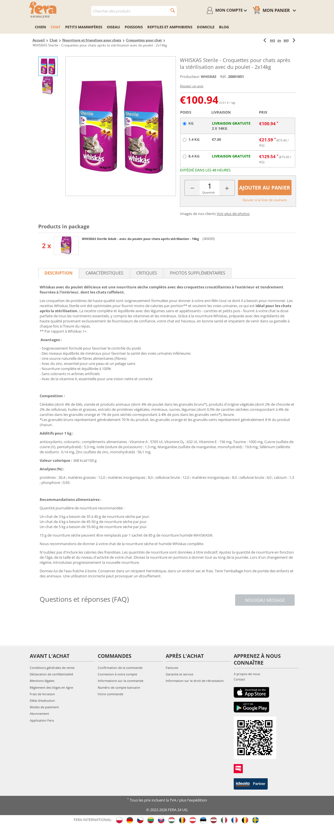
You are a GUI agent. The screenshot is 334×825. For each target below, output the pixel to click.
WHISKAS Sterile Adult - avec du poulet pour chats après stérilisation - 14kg (141, 239)
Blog (224, 26)
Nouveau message (265, 600)
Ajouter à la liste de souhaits (264, 199)
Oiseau (113, 26)
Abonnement (39, 713)
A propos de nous (247, 674)
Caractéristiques (104, 273)
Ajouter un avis (191, 86)
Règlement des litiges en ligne (51, 687)
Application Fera (42, 720)
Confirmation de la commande (120, 667)
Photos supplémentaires (197, 273)
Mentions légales (42, 681)
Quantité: (208, 192)
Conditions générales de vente (52, 667)
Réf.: (223, 76)
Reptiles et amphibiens (169, 26)
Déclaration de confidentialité (51, 674)
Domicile (205, 26)
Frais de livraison (42, 694)
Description (58, 273)
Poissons (134, 26)
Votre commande (110, 694)
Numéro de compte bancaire (119, 687)
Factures (172, 667)
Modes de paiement (44, 707)
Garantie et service (179, 674)
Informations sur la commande (120, 681)
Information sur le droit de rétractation (195, 681)
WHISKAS (208, 76)
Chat (56, 26)
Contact (239, 679)
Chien (40, 26)
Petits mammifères (83, 26)
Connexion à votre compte (117, 674)
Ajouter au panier (264, 187)
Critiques (146, 273)
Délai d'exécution (42, 700)
